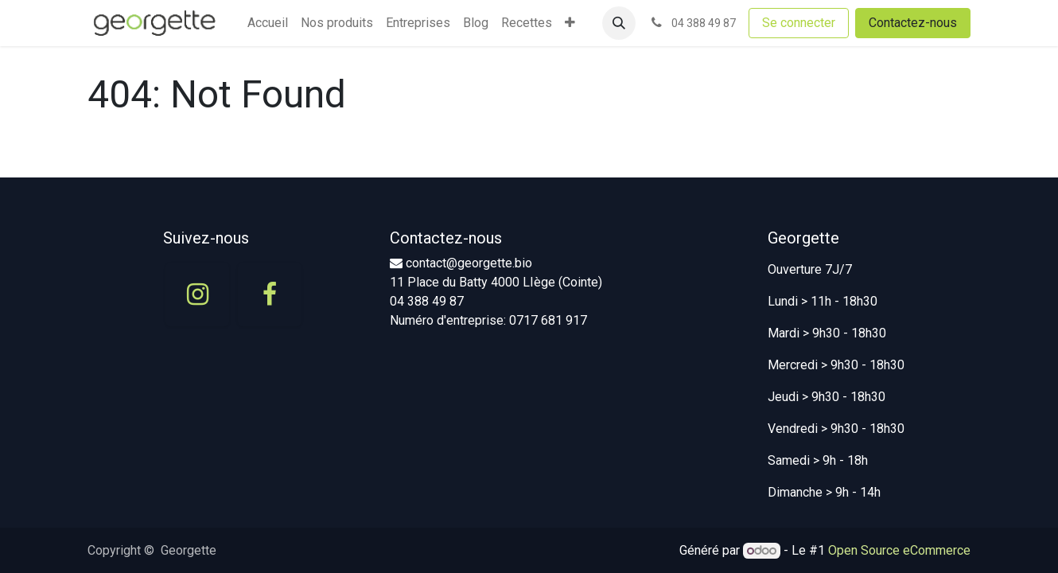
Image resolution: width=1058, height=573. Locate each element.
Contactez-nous (913, 22)
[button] (619, 23)
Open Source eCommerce (899, 550)
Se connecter (798, 22)
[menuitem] (267, 23)
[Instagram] (197, 294)
